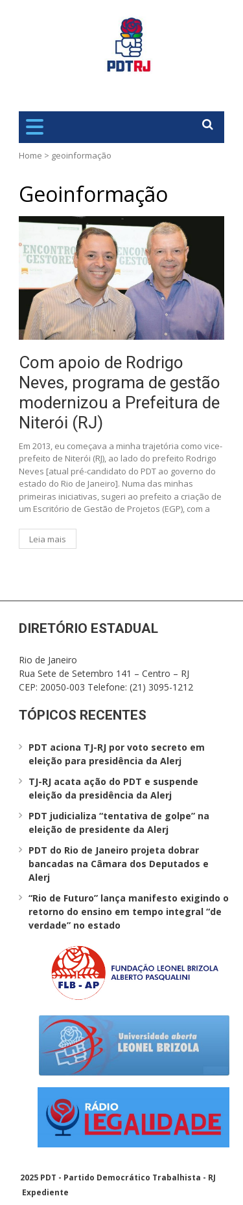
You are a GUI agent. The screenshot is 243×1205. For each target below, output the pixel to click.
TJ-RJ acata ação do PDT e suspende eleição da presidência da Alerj (113, 788)
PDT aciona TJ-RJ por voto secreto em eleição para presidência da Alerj (117, 754)
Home (30, 155)
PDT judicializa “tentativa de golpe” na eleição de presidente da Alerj (119, 822)
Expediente (45, 1192)
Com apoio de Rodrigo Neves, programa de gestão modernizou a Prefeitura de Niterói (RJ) (119, 393)
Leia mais (47, 539)
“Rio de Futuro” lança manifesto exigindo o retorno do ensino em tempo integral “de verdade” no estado (129, 911)
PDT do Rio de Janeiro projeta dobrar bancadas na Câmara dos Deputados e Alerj (119, 863)
